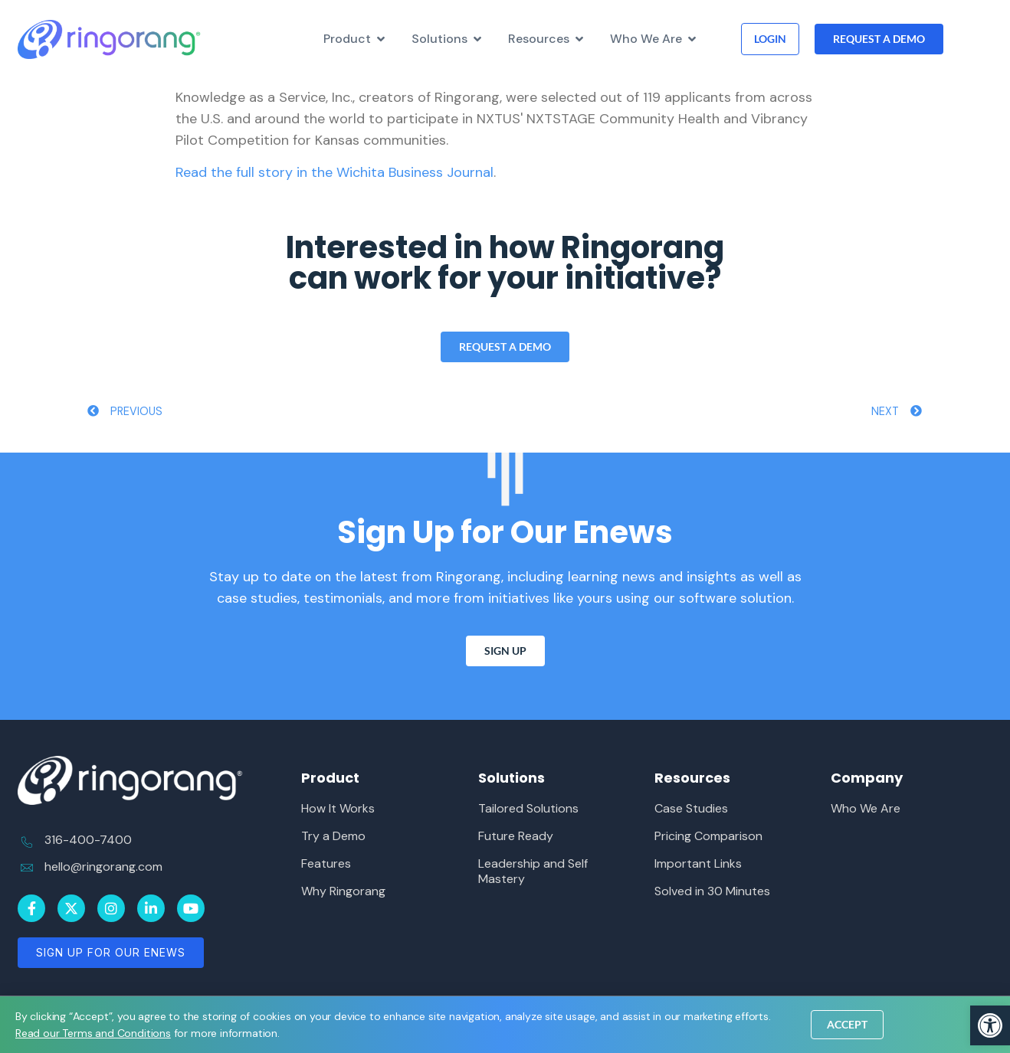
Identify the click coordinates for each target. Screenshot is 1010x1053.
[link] (990, 1025)
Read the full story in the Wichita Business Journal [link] (334, 172)
